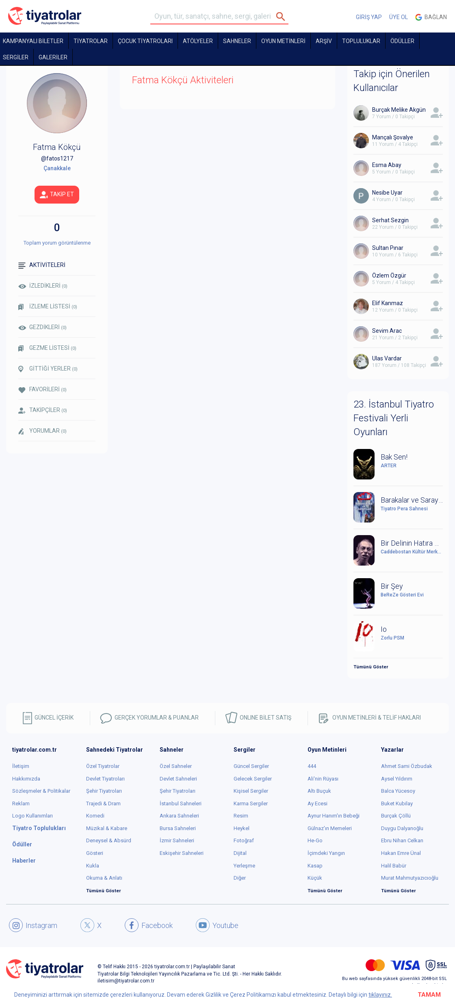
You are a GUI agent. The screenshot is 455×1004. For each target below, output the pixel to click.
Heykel (241, 828)
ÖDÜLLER (402, 41)
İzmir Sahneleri (177, 840)
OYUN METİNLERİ (283, 41)
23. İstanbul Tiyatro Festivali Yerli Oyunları (393, 418)
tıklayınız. (380, 994)
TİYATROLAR (91, 41)
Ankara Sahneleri (179, 816)
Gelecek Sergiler (253, 779)
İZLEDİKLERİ (42, 285)
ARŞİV (324, 41)
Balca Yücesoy (398, 791)
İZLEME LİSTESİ (47, 306)
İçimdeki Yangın (326, 853)
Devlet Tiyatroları (105, 779)
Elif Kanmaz (387, 303)
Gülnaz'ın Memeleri (330, 828)
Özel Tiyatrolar (102, 766)
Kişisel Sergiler (251, 791)
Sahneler (237, 41)
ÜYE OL (398, 17)
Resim (241, 816)
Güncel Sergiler (251, 766)
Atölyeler (198, 41)
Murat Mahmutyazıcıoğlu (409, 878)
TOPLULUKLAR (361, 41)
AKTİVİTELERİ (41, 265)
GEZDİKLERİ (42, 327)
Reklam (21, 803)
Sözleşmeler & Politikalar (41, 791)
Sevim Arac (387, 330)
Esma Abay (386, 165)
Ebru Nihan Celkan (402, 840)
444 (312, 766)
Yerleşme (244, 866)
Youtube (217, 925)
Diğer (240, 878)
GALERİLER (53, 57)
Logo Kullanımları (32, 816)
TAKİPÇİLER (42, 410)
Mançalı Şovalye (392, 137)
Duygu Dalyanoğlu (402, 828)
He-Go (315, 840)
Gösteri (94, 853)
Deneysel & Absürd (108, 840)
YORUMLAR (42, 431)
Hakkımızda (26, 779)
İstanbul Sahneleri (181, 803)
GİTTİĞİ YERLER (48, 369)
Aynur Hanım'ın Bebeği (334, 816)
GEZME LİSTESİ (47, 348)
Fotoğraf (244, 840)
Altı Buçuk (319, 791)
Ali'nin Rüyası (323, 779)
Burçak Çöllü (396, 816)
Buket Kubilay (397, 803)
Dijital (240, 853)
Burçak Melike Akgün (399, 109)
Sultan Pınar (387, 248)
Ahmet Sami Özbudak (406, 766)
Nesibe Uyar (387, 192)
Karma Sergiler (251, 803)
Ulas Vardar (387, 358)
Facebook (149, 925)
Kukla (92, 866)
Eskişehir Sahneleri (182, 853)
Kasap (315, 866)
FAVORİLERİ (42, 389)
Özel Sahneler (176, 766)
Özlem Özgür (389, 275)
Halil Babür (393, 866)
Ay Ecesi (317, 803)
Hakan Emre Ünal (401, 853)
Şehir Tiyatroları (104, 791)
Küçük (315, 878)
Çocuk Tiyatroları (145, 41)
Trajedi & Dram (103, 803)
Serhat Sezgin (390, 220)
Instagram (33, 925)
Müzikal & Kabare (106, 828)
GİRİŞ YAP (369, 17)
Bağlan (431, 17)
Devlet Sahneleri (178, 779)
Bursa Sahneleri (178, 828)
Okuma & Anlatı (104, 878)
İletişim (20, 766)
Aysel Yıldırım (396, 779)
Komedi (95, 816)
